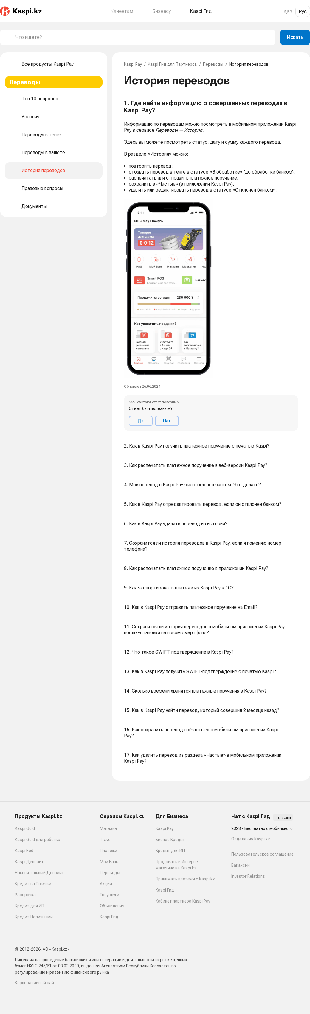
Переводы (213, 64)
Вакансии (240, 865)
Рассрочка (25, 894)
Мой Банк (109, 861)
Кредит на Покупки (33, 883)
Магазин (108, 828)
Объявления (112, 905)
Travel (105, 839)
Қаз (287, 11)
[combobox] (143, 37)
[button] (211, 265)
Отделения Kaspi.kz (250, 839)
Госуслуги (109, 894)
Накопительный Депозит (39, 872)
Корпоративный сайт (35, 982)
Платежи (108, 850)
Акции (106, 883)
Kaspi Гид (109, 917)
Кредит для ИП (29, 905)
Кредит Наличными (34, 917)
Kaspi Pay (133, 64)
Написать (283, 817)
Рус (303, 11)
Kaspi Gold (25, 828)
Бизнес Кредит (170, 839)
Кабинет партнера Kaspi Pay (183, 901)
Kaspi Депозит (29, 861)
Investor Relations (248, 876)
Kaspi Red (24, 850)
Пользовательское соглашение (262, 854)
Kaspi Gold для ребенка (37, 839)
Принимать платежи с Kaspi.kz (185, 879)
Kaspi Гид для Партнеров (172, 64)
